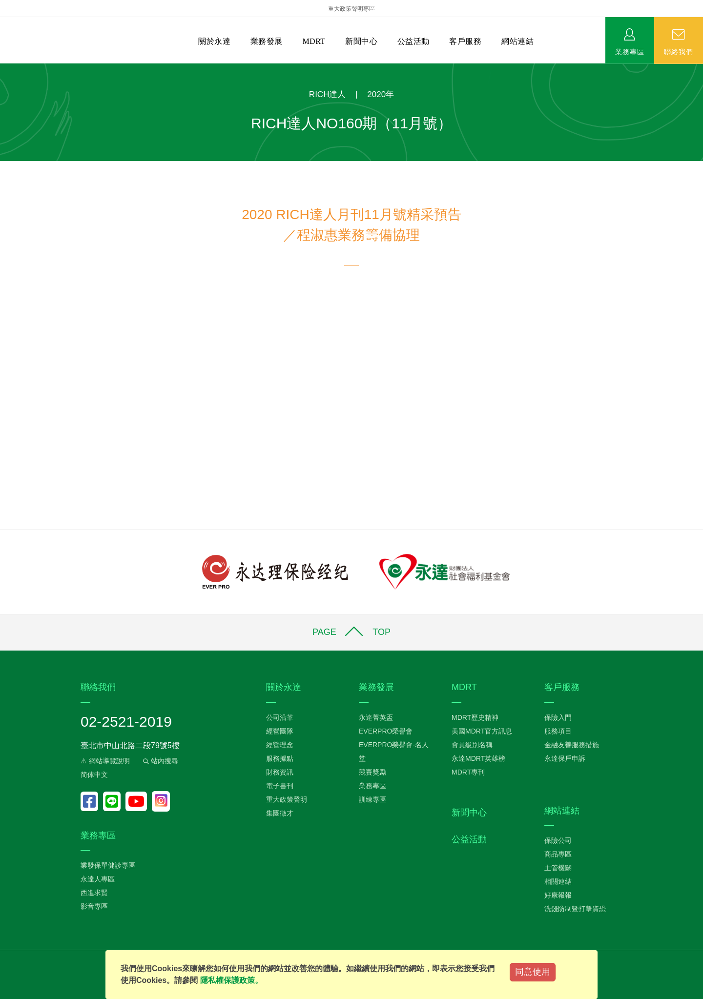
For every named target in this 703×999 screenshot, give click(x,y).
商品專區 (558, 854)
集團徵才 (279, 813)
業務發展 (266, 41)
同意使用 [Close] (532, 972)
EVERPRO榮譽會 (386, 731)
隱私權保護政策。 (231, 980)
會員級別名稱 (472, 745)
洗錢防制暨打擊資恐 (575, 909)
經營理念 (279, 745)
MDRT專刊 (468, 772)
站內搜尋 (159, 761)
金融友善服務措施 (571, 745)
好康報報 (558, 895)
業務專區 (629, 51)
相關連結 (558, 881)
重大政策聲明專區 (351, 8)
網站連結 (517, 41)
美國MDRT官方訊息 (482, 731)
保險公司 (558, 840)
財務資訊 (279, 772)
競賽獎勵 (372, 772)
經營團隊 (279, 731)
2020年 (380, 94)
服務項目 (558, 731)
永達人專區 (98, 879)
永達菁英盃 (376, 717)
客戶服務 (465, 41)
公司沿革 (279, 717)
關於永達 (214, 41)
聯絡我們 (678, 51)
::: (3, 68)
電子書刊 (279, 786)
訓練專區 (372, 799)
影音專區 (94, 906)
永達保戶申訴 (564, 758)
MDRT (313, 41)
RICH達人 (327, 94)
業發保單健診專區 (108, 865)
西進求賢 (94, 893)
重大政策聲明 (286, 799)
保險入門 (558, 717)
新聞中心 (361, 41)
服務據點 (279, 758)
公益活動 (413, 41)
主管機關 (558, 868)
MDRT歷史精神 (475, 717)
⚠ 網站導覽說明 (105, 761)
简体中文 (94, 774)
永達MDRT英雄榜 (478, 758)
